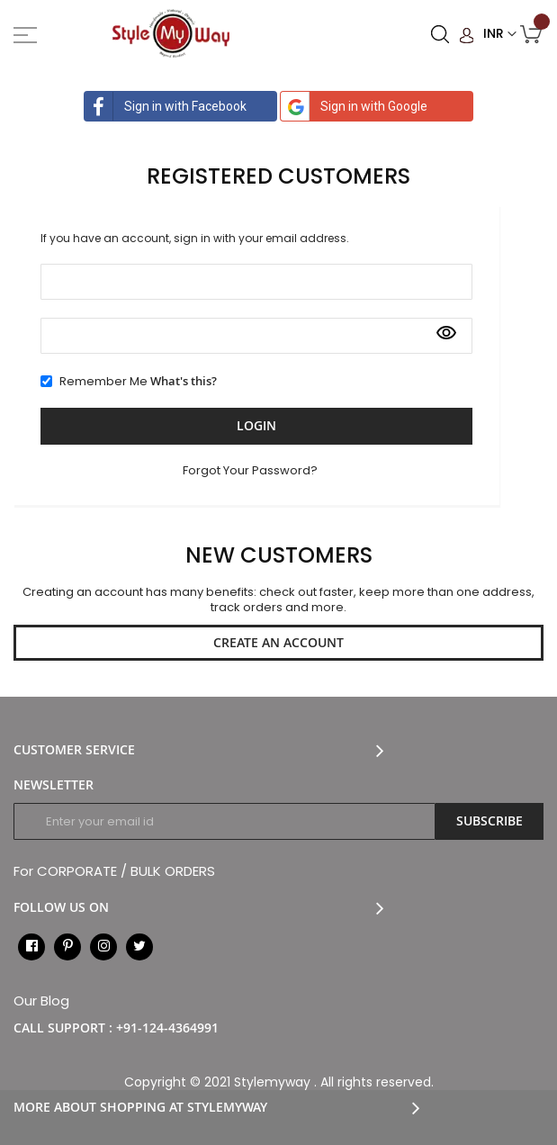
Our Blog (41, 1000)
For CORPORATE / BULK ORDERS (114, 870)
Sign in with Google (354, 106)
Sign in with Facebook (166, 106)
